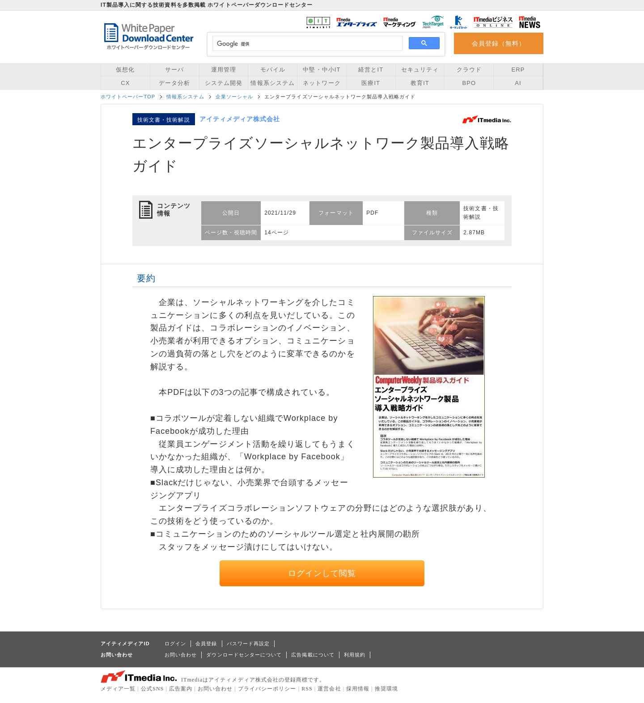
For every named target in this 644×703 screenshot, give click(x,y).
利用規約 (354, 654)
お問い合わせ (181, 654)
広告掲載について (313, 654)
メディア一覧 (118, 689)
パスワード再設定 (248, 643)
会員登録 (206, 643)
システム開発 (223, 83)
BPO (469, 83)
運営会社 (329, 689)
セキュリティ (420, 69)
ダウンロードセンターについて (244, 654)
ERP (518, 69)
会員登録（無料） (499, 43)
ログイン (175, 643)
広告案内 (180, 689)
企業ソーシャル (234, 96)
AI (518, 83)
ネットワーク (321, 83)
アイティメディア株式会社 (239, 119)
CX (125, 83)
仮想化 (125, 69)
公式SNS (152, 689)
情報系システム (272, 83)
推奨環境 (386, 689)
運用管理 (223, 69)
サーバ (174, 69)
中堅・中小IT (321, 69)
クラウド (469, 69)
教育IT (420, 83)
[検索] (306, 44)
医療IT (370, 83)
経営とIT (370, 69)
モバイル (272, 69)
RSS (307, 689)
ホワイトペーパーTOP (128, 96)
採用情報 (357, 689)
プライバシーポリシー (267, 689)
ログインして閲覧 (322, 573)
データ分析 (174, 83)
